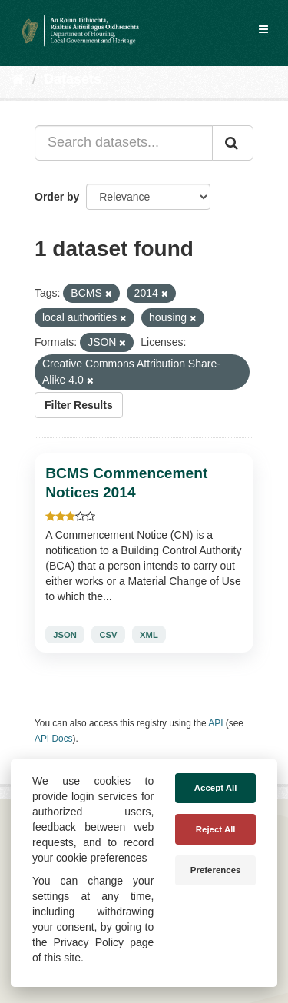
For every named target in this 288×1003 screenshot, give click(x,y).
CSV (108, 634)
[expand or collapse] (263, 29)
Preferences (215, 870)
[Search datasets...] (124, 143)
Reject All (216, 829)
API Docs (54, 738)
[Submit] (232, 143)
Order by (57, 197)
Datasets (72, 79)
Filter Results (79, 405)
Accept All (215, 787)
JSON (64, 634)
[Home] (18, 79)
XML (149, 634)
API (215, 723)
